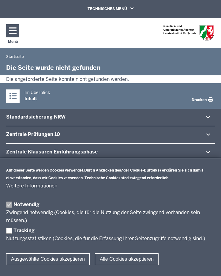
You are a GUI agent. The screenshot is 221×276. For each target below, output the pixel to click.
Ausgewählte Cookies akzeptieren (48, 259)
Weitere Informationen (31, 186)
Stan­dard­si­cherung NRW (36, 117)
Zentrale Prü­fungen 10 (33, 134)
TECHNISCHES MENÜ (119, 8)
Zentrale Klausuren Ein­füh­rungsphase (52, 152)
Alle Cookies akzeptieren (127, 259)
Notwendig (26, 204)
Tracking (24, 230)
